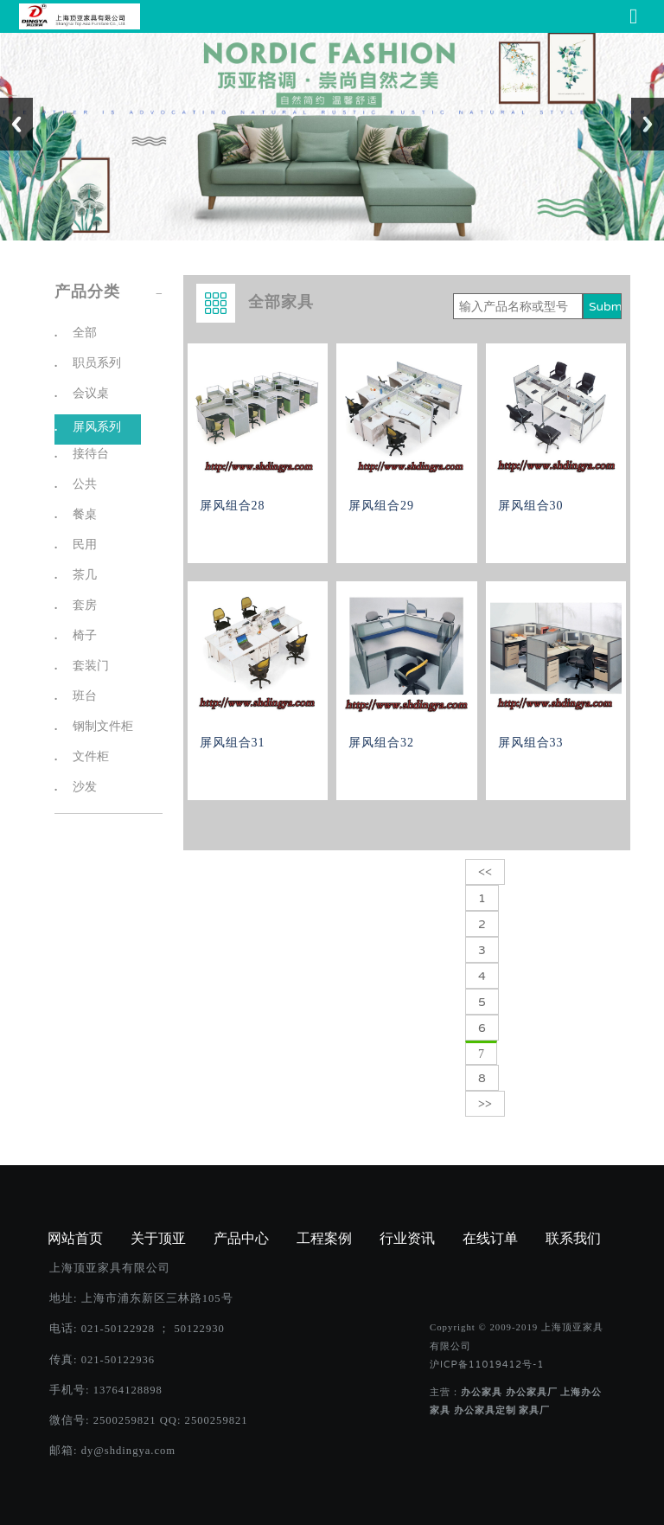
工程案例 (324, 1238)
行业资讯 (407, 1238)
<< (485, 872)
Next (647, 124)
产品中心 (241, 1238)
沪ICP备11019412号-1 (487, 1364)
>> (485, 1104)
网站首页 (75, 1238)
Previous (16, 124)
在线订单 (490, 1238)
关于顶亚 (158, 1238)
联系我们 (573, 1238)
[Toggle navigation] (633, 17)
